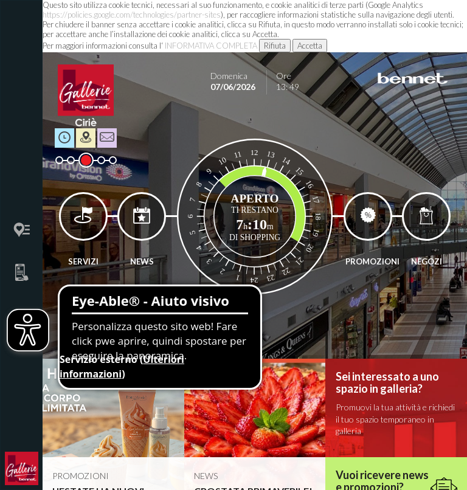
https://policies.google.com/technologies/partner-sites (132, 14)
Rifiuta (275, 45)
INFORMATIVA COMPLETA (211, 45)
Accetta (309, 45)
